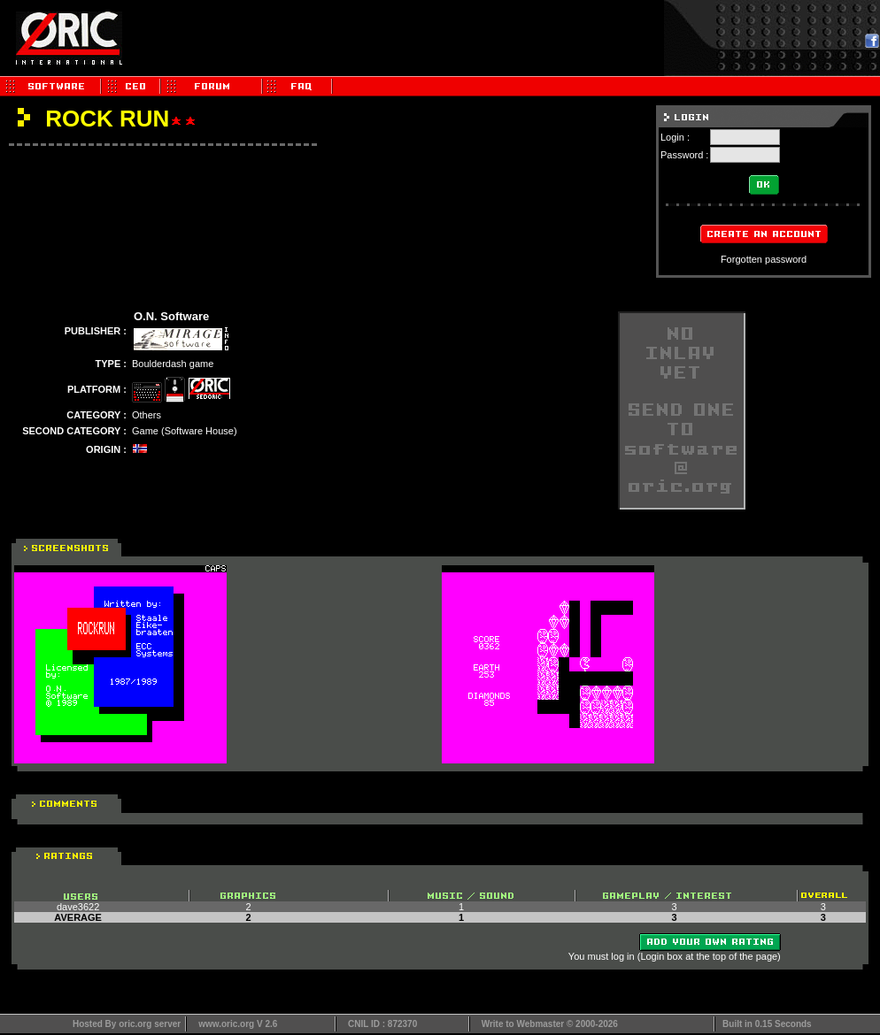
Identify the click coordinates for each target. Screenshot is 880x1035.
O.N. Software (171, 316)
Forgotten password (764, 259)
